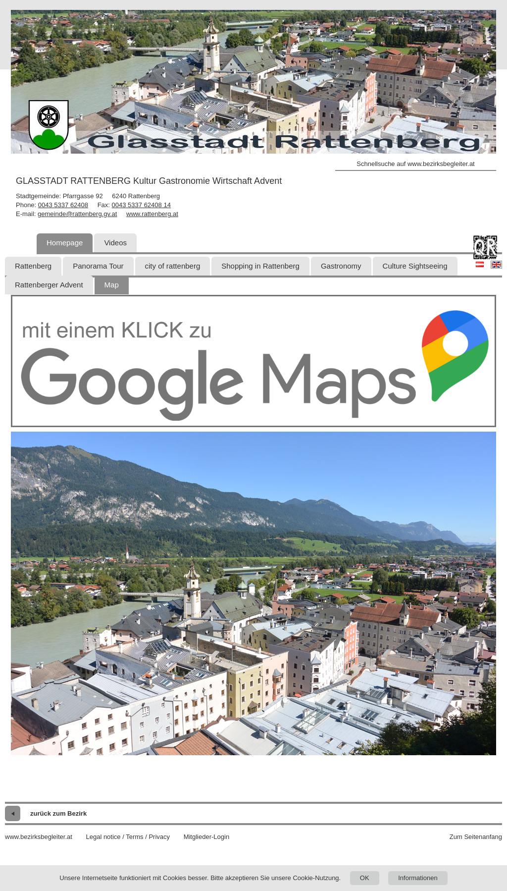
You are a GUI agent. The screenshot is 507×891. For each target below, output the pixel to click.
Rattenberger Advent (49, 284)
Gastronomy (341, 266)
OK (364, 878)
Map (111, 284)
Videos (115, 242)
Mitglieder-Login (207, 836)
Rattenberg (33, 266)
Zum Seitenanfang (476, 836)
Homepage (65, 242)
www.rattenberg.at (152, 214)
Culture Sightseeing (415, 266)
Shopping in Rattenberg (260, 266)
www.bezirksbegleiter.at (38, 836)
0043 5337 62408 (63, 205)
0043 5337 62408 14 (141, 205)
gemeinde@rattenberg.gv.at (77, 214)
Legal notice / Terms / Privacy (128, 836)
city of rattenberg (173, 266)
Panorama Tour (98, 266)
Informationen (418, 878)
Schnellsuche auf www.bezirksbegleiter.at (415, 163)
